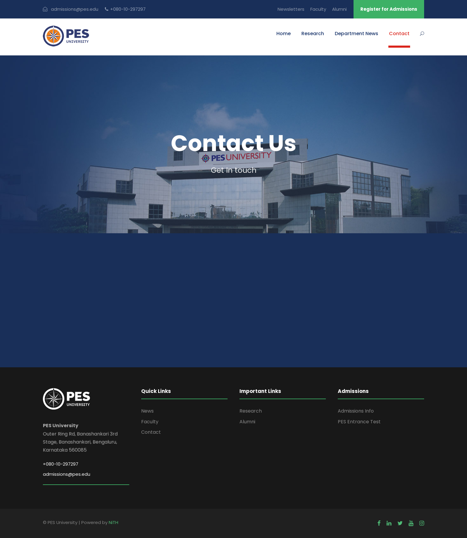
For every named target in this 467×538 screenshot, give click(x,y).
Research (312, 33)
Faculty (318, 9)
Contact (399, 33)
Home (283, 33)
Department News (356, 33)
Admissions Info (356, 411)
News (147, 411)
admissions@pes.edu (74, 9)
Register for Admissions (388, 9)
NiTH (113, 522)
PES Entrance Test (359, 421)
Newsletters (291, 9)
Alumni (339, 9)
